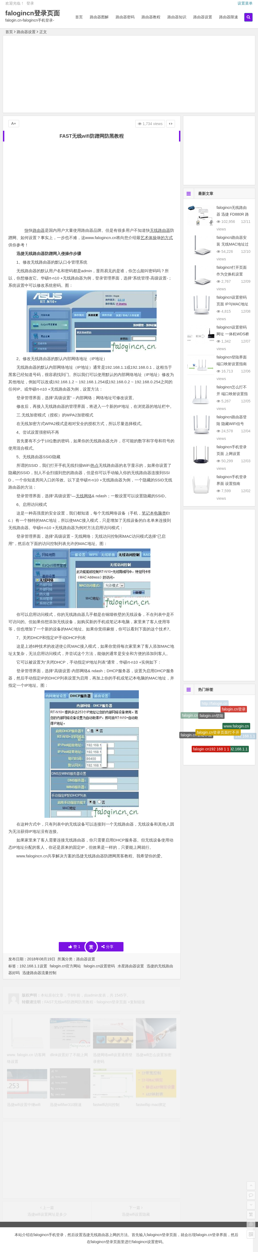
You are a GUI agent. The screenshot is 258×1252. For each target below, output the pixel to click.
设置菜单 (245, 3)
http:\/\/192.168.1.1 (232, 750)
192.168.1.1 (245, 736)
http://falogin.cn (214, 704)
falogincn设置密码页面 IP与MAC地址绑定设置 (232, 304)
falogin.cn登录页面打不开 (218, 734)
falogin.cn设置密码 (99, 966)
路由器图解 (99, 17)
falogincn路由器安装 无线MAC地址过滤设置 (232, 244)
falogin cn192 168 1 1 (211, 750)
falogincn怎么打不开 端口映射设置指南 (232, 394)
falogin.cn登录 (234, 710)
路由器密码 (125, 17)
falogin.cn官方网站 (65, 966)
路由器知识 (176, 17)
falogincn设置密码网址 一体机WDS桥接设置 (232, 334)
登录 (30, 3)
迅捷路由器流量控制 (39, 973)
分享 (107, 946)
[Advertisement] (129, 75)
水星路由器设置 (131, 966)
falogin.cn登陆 (211, 717)
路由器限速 (228, 17)
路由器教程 (151, 17)
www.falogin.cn (236, 727)
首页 (79, 17)
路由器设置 (202, 17)
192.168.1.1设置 (33, 966)
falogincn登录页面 (32, 13)
